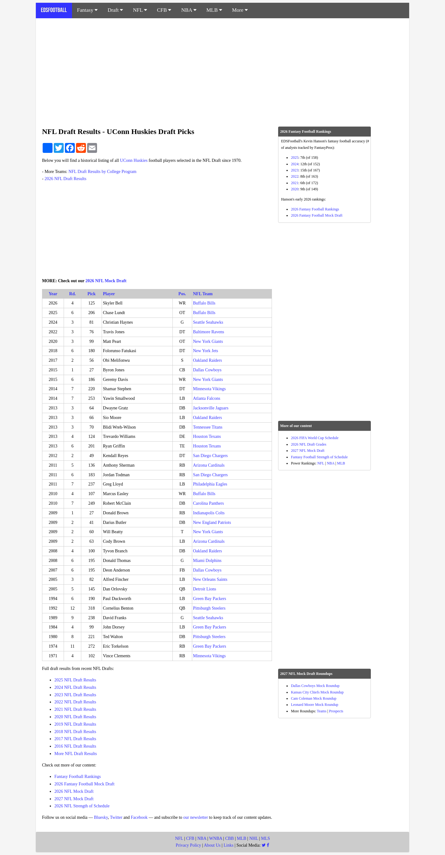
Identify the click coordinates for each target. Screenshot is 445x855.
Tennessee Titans (207, 427)
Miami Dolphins (207, 560)
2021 (294, 183)
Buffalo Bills (204, 303)
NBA (188, 10)
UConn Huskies (133, 160)
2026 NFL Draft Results (65, 178)
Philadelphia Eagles (210, 484)
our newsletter (195, 817)
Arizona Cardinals (209, 465)
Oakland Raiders (207, 360)
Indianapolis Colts (209, 513)
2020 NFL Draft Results (75, 717)
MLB (214, 10)
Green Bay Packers (209, 598)
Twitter (116, 817)
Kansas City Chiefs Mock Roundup (317, 692)
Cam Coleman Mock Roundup (313, 698)
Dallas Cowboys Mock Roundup (315, 686)
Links (229, 845)
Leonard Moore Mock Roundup (314, 704)
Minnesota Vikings (209, 388)
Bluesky (101, 817)
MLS (265, 838)
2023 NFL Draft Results (75, 695)
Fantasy (87, 10)
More (240, 10)
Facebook (139, 817)
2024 (294, 164)
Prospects (336, 711)
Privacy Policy (188, 845)
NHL (253, 838)
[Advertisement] (222, 69)
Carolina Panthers (208, 503)
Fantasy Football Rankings (77, 776)
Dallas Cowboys (207, 370)
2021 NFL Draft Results (75, 709)
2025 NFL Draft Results (75, 680)
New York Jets (205, 350)
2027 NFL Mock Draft (74, 799)
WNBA (215, 838)
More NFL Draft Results (75, 753)
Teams (321, 711)
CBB (229, 838)
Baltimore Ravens (208, 332)
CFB (164, 10)
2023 (294, 170)
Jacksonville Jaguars (211, 408)
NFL (140, 10)
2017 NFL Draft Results (75, 738)
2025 (294, 157)
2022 (294, 176)
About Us (212, 845)
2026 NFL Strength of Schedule (81, 806)
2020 (294, 189)
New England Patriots (212, 522)
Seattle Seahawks (208, 322)
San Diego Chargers (210, 455)
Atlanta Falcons (206, 398)
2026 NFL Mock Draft (106, 281)
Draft (115, 10)
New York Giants (208, 341)
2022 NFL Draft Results (75, 702)
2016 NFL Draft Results (75, 746)
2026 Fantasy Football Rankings (315, 209)
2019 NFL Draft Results (75, 724)
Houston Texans (207, 436)
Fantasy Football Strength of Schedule (319, 457)
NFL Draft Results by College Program (102, 171)
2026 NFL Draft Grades (308, 444)
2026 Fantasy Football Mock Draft (84, 784)
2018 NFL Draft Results (75, 731)
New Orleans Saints (210, 579)
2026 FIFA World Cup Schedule (314, 438)
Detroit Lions (204, 589)
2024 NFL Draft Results (75, 687)
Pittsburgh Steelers (209, 608)
